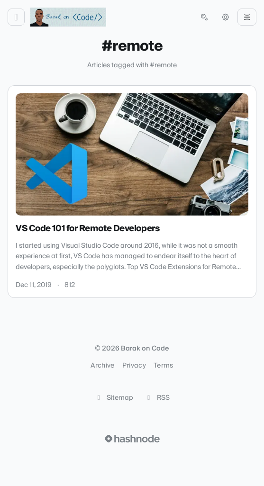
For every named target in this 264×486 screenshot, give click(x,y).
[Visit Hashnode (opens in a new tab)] (132, 438)
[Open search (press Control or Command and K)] (204, 17)
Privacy (134, 365)
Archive (102, 365)
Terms (163, 365)
